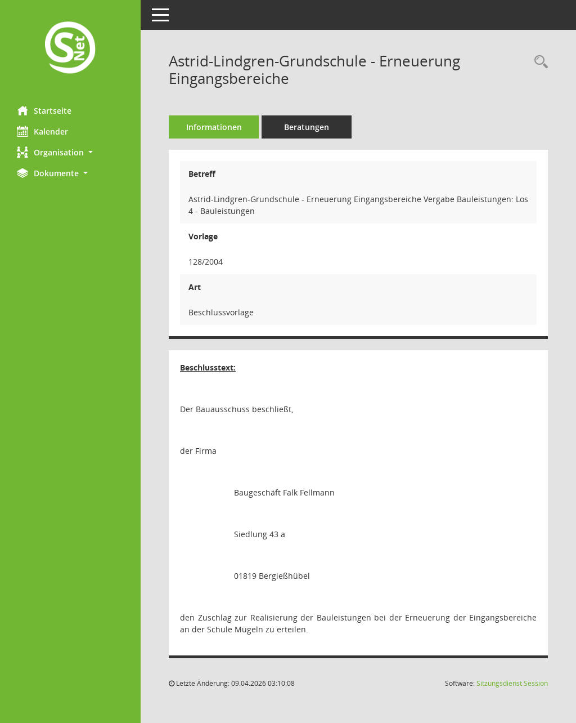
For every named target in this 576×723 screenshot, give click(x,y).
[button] (70, 152)
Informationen (214, 127)
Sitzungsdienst (512, 683)
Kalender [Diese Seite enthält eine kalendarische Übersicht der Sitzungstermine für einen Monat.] (42, 131)
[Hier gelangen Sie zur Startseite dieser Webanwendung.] (70, 49)
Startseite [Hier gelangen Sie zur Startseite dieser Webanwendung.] (44, 110)
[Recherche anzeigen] (538, 62)
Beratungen (306, 127)
